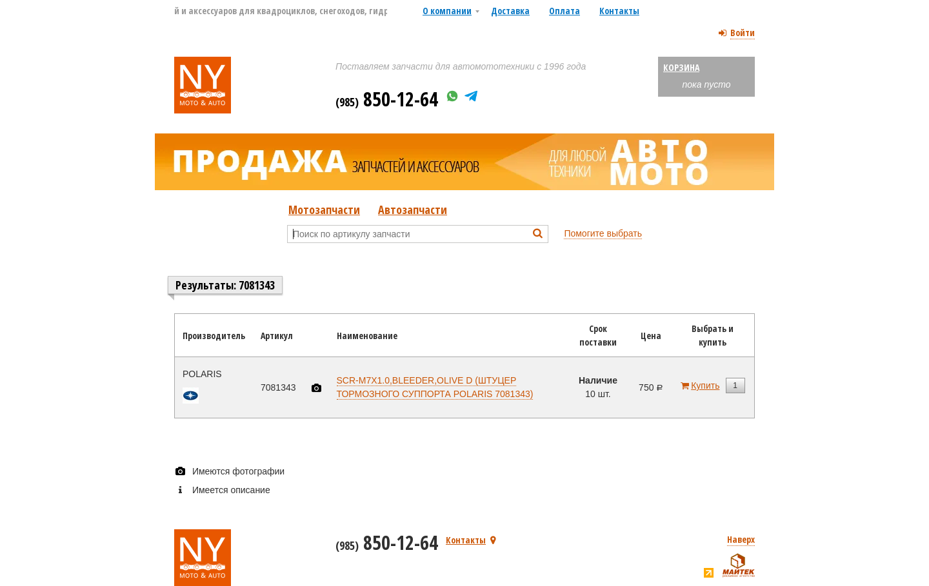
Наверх (741, 539)
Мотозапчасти (324, 209)
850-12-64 (386, 99)
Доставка (510, 11)
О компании (447, 11)
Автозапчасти (412, 209)
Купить (705, 385)
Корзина (681, 67)
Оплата (564, 11)
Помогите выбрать (603, 233)
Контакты (619, 11)
